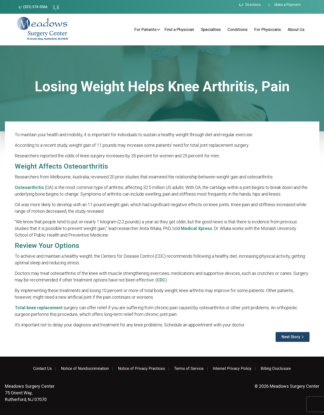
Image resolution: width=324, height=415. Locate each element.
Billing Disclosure (276, 369)
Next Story (291, 337)
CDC (161, 279)
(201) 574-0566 (33, 7)
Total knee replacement (39, 307)
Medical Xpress (196, 228)
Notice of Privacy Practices (141, 369)
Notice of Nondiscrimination (85, 369)
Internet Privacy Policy (232, 369)
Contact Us (42, 369)
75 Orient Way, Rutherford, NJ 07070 (30, 393)
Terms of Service (189, 369)
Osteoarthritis (29, 187)
